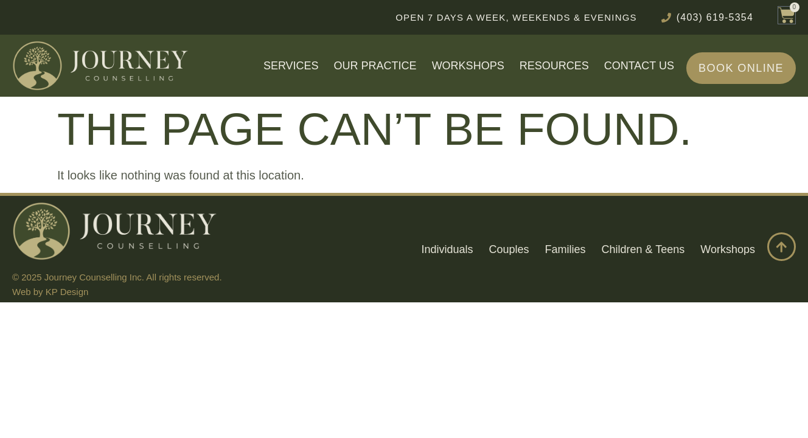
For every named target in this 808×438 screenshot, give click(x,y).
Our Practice (375, 66)
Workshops (468, 66)
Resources (554, 66)
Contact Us (639, 66)
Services (291, 66)
